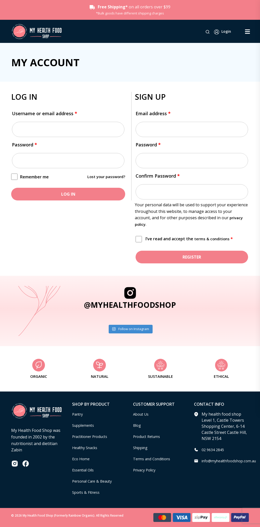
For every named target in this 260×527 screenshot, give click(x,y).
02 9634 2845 (214, 449)
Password (24, 145)
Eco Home (81, 459)
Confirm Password (158, 176)
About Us (142, 414)
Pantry (78, 414)
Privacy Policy (145, 470)
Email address (153, 113)
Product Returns (148, 436)
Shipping (141, 447)
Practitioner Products (92, 436)
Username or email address (44, 113)
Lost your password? (104, 176)
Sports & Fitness (87, 492)
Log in (68, 194)
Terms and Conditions (154, 459)
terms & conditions (213, 239)
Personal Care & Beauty (94, 481)
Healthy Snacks (86, 447)
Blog (137, 425)
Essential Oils (84, 470)
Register (192, 257)
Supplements (84, 425)
